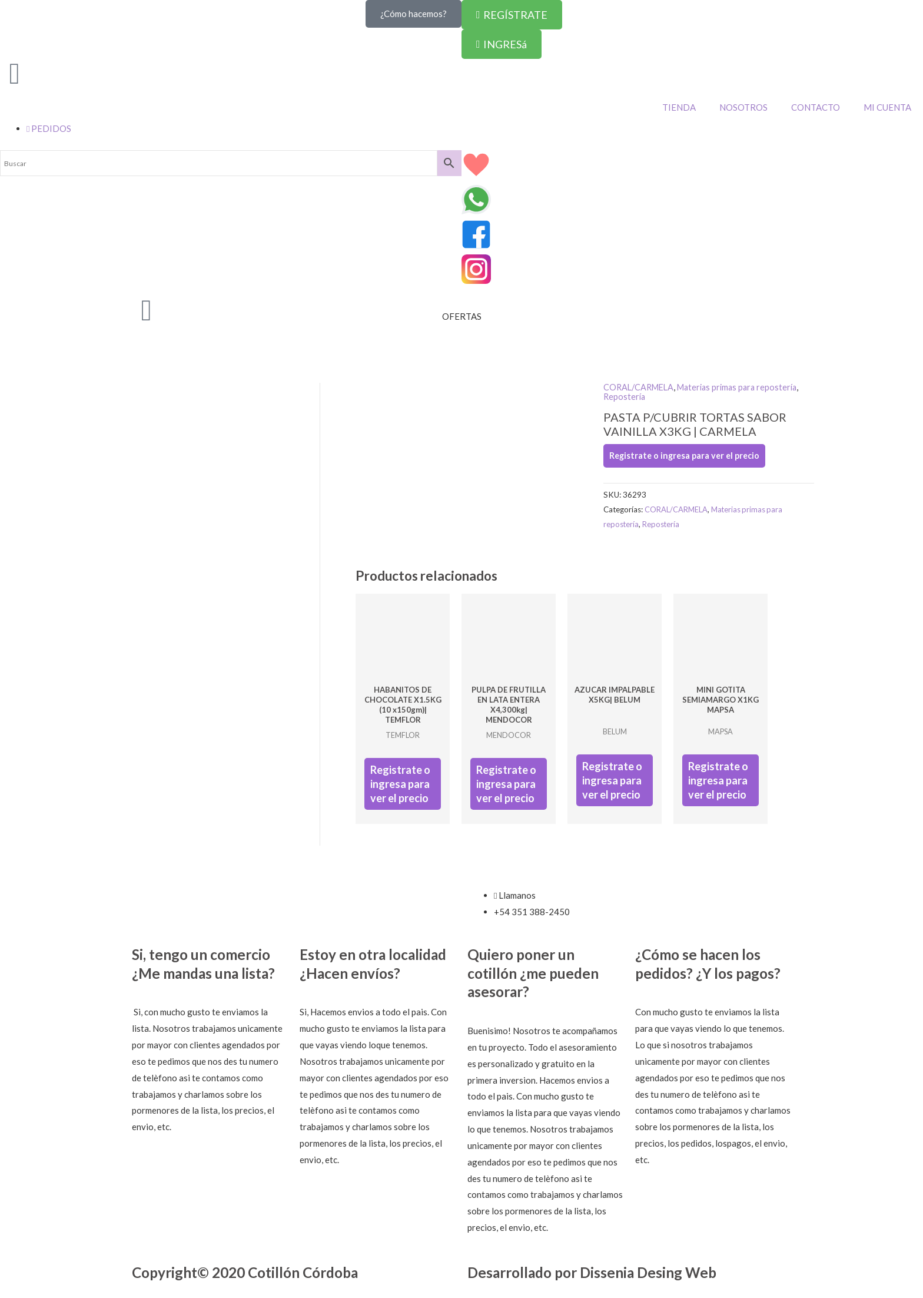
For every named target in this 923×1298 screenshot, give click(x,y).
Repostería (625, 395)
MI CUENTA (887, 107)
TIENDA (679, 107)
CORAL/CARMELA (640, 387)
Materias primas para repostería (745, 387)
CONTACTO (815, 107)
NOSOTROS (743, 107)
